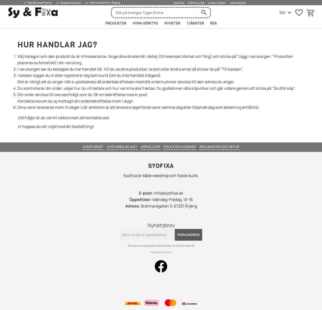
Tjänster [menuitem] (195, 23)
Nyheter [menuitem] (172, 23)
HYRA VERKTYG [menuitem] (145, 23)
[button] (299, 12)
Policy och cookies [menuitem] (180, 146)
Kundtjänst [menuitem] (217, 3)
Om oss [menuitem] (179, 3)
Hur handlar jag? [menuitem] (122, 146)
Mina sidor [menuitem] (238, 3)
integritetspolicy (160, 252)
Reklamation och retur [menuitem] (219, 146)
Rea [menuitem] (213, 23)
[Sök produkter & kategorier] (155, 12)
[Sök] (204, 12)
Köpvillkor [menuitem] (196, 3)
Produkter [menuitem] (115, 23)
